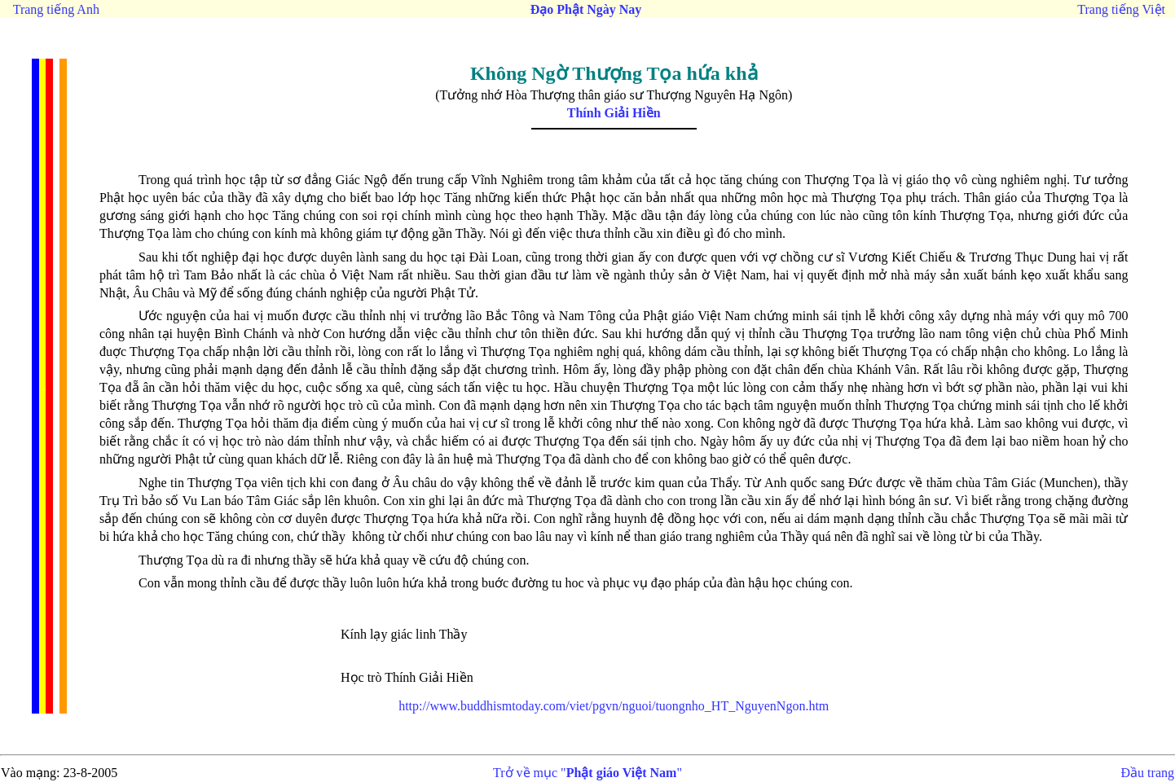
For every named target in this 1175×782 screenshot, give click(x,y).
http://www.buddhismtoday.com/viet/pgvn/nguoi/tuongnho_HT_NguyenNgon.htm (613, 706)
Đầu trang (1147, 773)
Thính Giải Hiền (614, 113)
